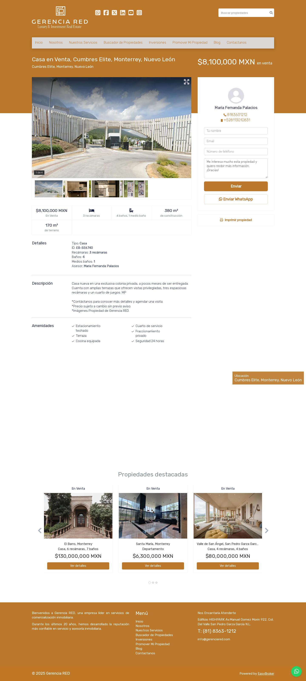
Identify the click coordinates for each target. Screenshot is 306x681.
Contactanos (236, 42)
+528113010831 (237, 120)
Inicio (39, 42)
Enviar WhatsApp (236, 199)
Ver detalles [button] (78, 566)
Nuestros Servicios (83, 42)
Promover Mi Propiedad (190, 42)
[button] (38, 530)
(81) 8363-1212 (219, 631)
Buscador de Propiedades (123, 42)
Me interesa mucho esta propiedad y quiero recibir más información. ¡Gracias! (236, 168)
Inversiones (157, 42)
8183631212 (237, 114)
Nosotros (56, 42)
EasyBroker (266, 673)
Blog (217, 42)
